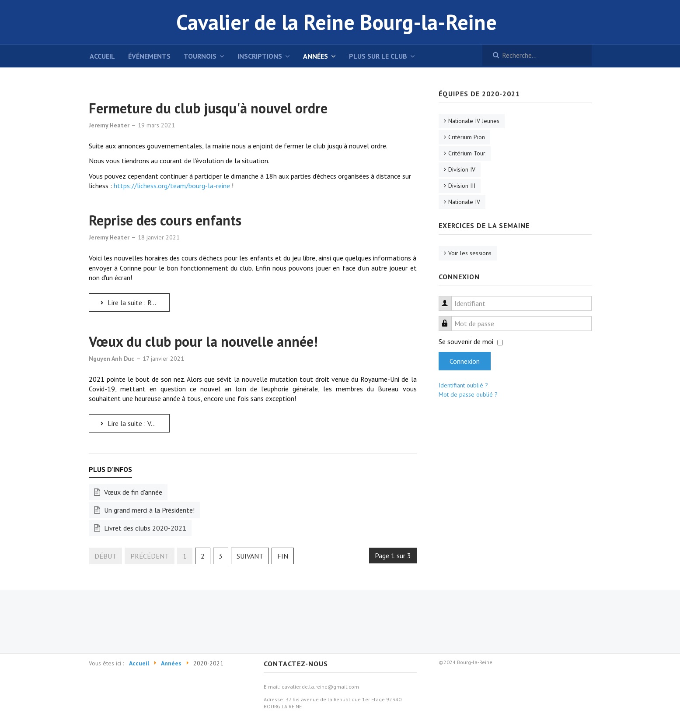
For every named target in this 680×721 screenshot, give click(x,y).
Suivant (250, 556)
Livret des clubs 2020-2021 (144, 528)
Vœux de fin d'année (132, 492)
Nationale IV (464, 202)
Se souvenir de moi (466, 341)
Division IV (461, 169)
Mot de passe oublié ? (468, 394)
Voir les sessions (470, 253)
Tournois (200, 56)
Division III (461, 186)
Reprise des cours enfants (165, 220)
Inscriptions (259, 56)
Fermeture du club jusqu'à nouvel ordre (208, 108)
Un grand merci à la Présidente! (148, 510)
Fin (282, 556)
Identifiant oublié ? (463, 385)
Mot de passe (449, 318)
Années (315, 56)
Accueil (102, 56)
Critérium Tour (466, 153)
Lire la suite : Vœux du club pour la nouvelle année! (134, 423)
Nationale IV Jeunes (473, 121)
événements (149, 56)
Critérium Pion (466, 137)
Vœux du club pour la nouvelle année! (203, 341)
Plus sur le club (378, 56)
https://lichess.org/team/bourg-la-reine (172, 185)
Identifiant (449, 298)
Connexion (465, 361)
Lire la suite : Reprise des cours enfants (134, 302)
